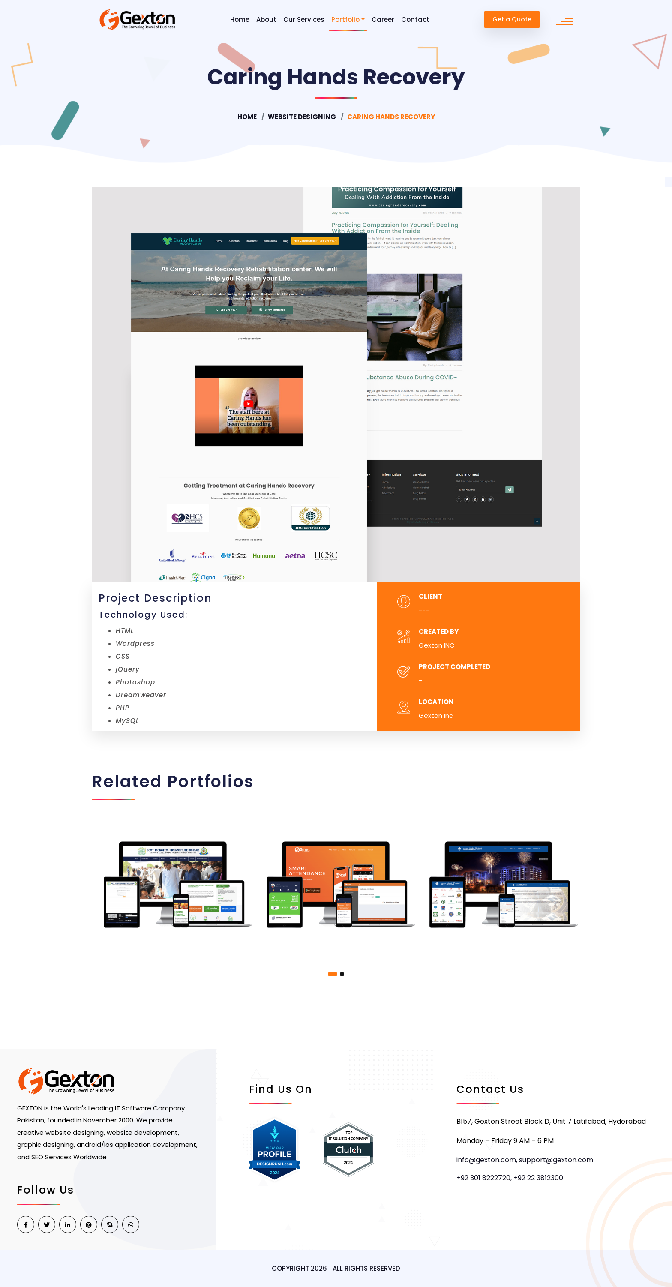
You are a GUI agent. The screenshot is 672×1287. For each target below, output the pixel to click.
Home (239, 19)
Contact (415, 19)
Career (383, 19)
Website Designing (302, 116)
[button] (333, 974)
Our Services (303, 19)
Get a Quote (511, 19)
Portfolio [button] (345, 19)
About (266, 19)
